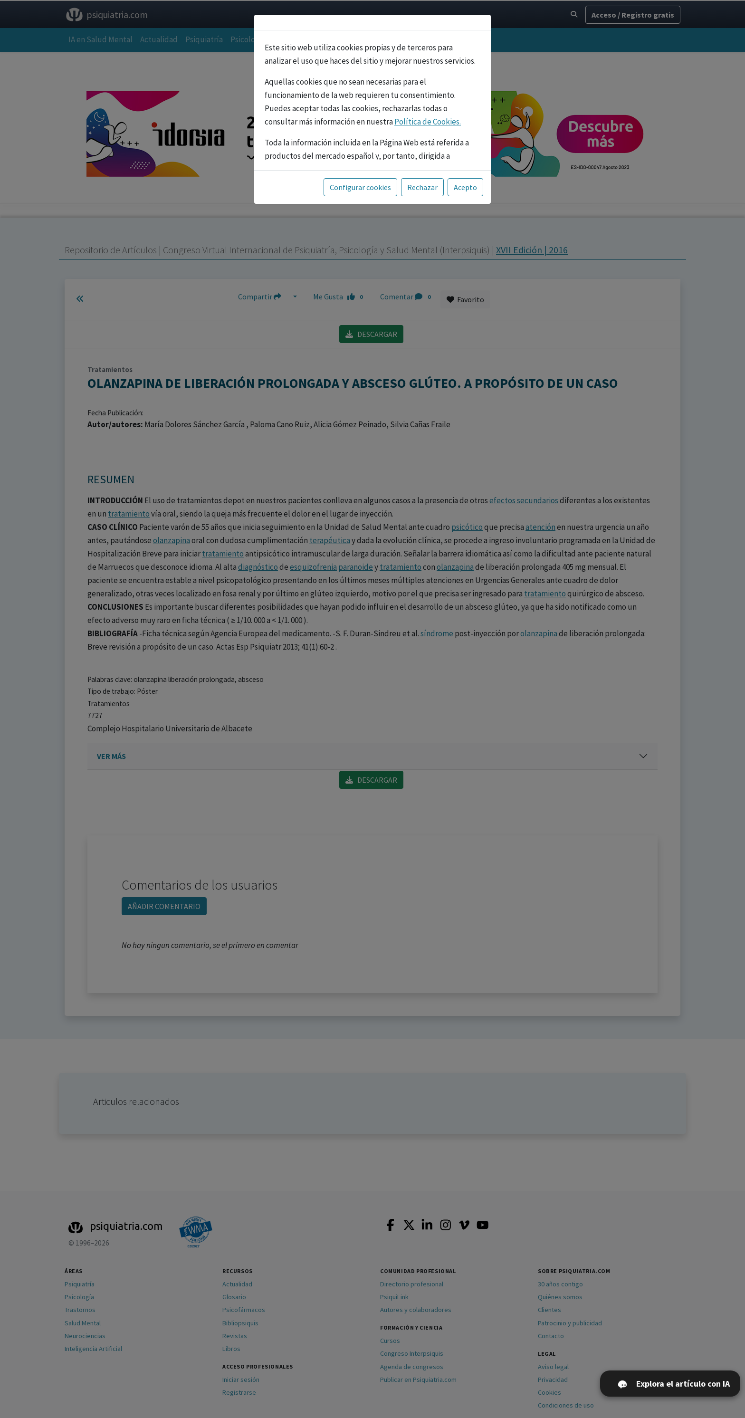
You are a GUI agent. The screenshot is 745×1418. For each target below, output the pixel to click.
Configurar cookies (360, 187)
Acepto (465, 187)
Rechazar (422, 187)
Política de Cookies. (427, 121)
